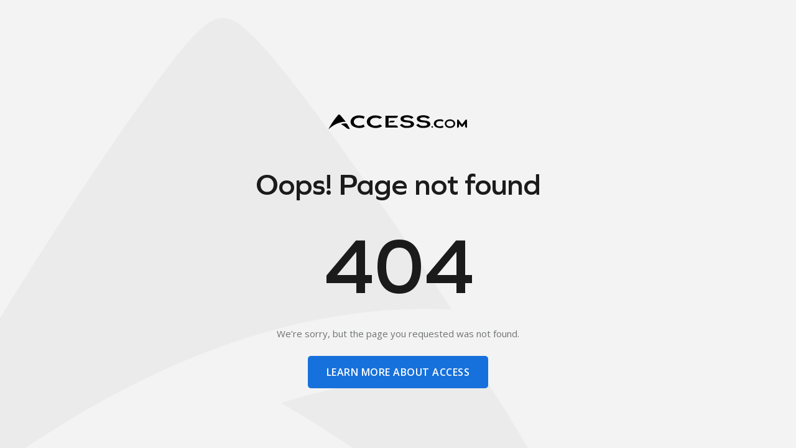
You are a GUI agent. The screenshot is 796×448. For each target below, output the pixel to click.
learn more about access (398, 372)
